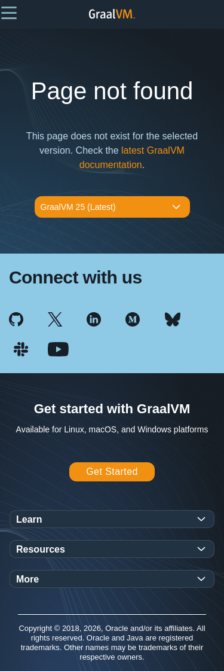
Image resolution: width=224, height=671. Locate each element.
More (27, 579)
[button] (9, 12)
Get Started (112, 471)
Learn (29, 519)
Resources (40, 549)
